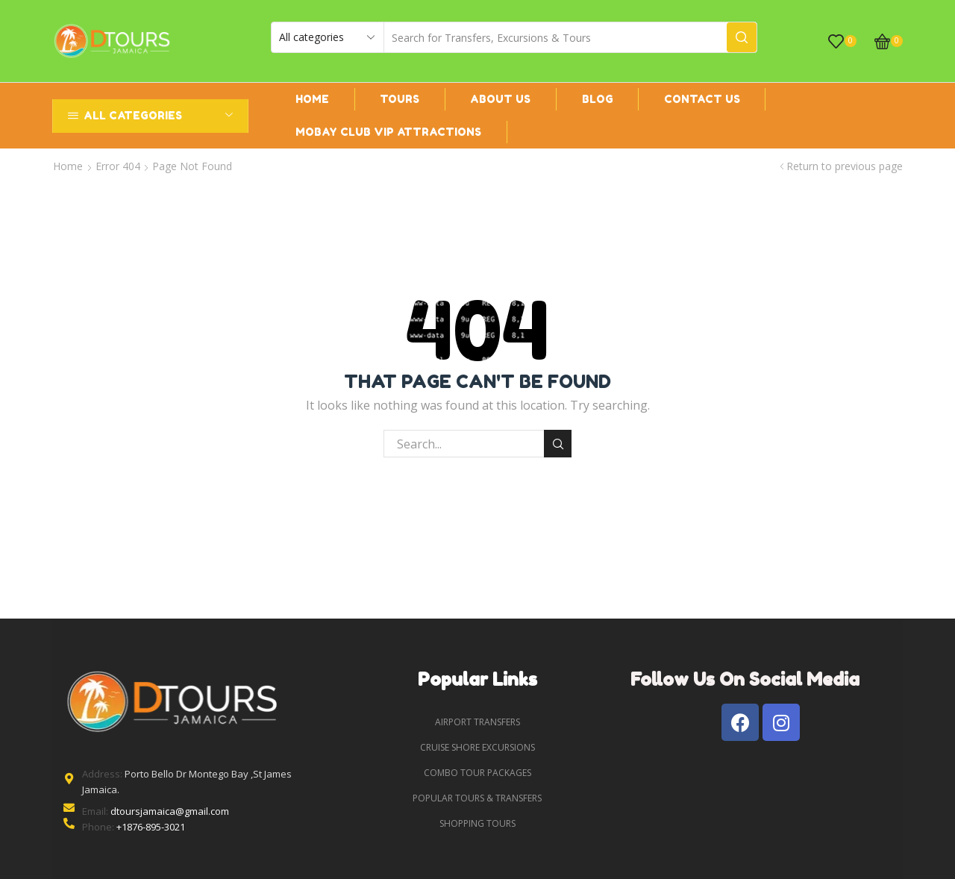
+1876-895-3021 (150, 826)
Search (558, 444)
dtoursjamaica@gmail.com (169, 811)
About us (500, 99)
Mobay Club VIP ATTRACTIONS (388, 131)
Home (312, 99)
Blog (597, 99)
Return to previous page (844, 166)
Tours (399, 99)
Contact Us (702, 99)
